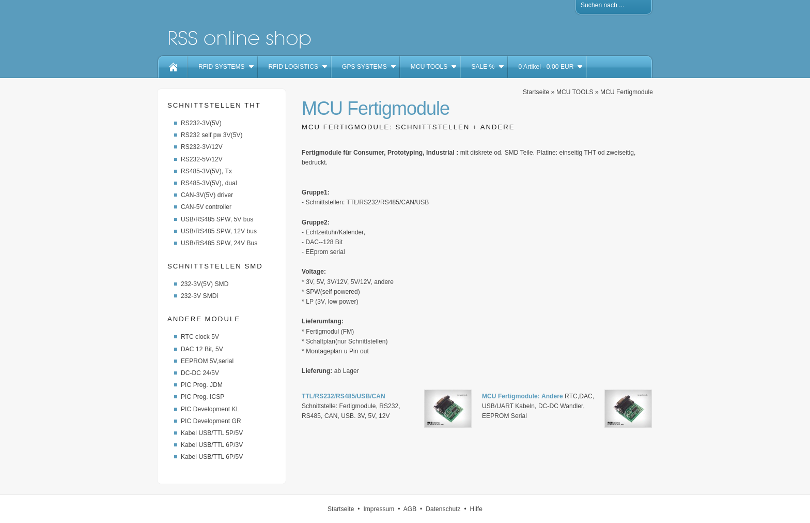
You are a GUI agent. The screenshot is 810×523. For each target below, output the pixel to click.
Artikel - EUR (546, 66)
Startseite (536, 92)
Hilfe (476, 509)
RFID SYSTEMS (221, 66)
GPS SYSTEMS (364, 66)
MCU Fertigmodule (626, 92)
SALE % (482, 66)
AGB (410, 509)
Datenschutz (443, 509)
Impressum (378, 509)
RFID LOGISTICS (293, 66)
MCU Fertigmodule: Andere (522, 396)
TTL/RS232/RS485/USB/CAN (343, 396)
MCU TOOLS (429, 66)
